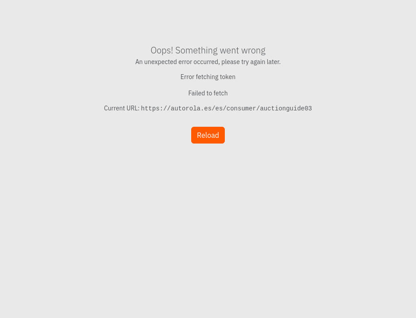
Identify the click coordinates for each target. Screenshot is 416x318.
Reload (208, 135)
